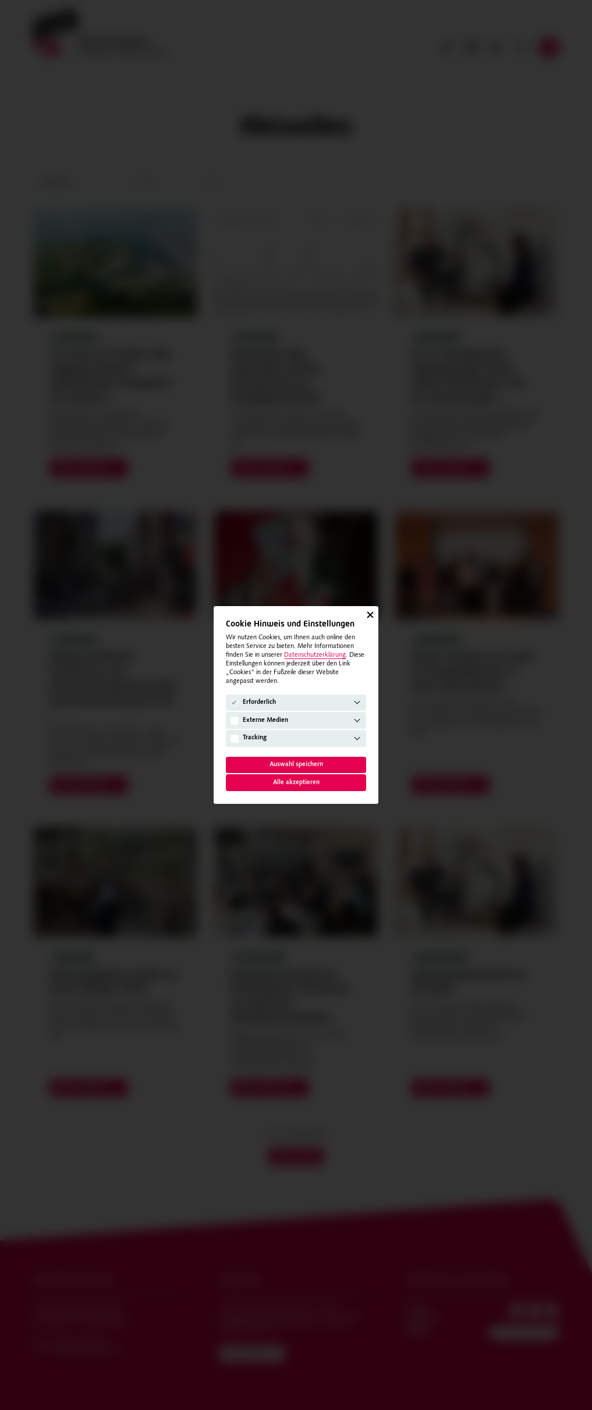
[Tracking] (235, 739)
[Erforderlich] (235, 703)
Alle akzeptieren (296, 782)
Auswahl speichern (296, 764)
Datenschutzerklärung (315, 655)
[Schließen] (370, 614)
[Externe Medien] (235, 721)
